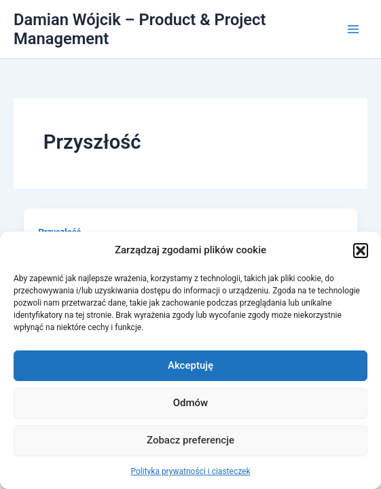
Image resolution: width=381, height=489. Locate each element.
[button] (360, 250)
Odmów (190, 403)
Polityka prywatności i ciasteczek (191, 471)
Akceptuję (190, 365)
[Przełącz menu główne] (353, 29)
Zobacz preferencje (190, 440)
